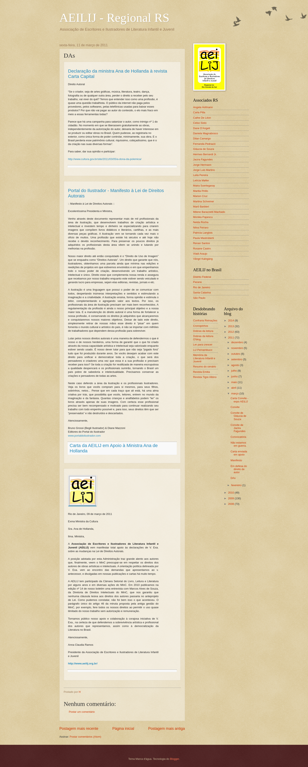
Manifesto (236, 460)
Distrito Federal (202, 276)
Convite (235, 407)
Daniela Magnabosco (205, 133)
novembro (237, 348)
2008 (231, 503)
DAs (233, 478)
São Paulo (199, 297)
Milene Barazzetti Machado (209, 211)
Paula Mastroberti (203, 238)
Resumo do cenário (204, 366)
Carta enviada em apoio (239, 453)
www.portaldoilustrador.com (84, 435)
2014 (231, 320)
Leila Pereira (200, 175)
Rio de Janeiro (201, 287)
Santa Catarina (202, 292)
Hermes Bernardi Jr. (205, 154)
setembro (237, 359)
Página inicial (123, 728)
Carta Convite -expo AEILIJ (240, 400)
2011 (231, 337)
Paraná (197, 282)
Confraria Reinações (205, 320)
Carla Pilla (199, 112)
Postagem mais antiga (166, 728)
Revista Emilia (201, 371)
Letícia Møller (201, 180)
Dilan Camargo (202, 138)
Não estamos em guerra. (238, 444)
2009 (231, 498)
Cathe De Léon (202, 117)
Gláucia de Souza (203, 149)
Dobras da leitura (203, 331)
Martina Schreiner (203, 201)
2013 (231, 326)
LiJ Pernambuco (202, 349)
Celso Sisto (200, 122)
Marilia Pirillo (200, 190)
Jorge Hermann (202, 164)
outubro (236, 353)
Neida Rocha (200, 222)
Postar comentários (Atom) (85, 736)
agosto (235, 365)
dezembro (237, 342)
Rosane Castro (202, 248)
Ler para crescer (203, 344)
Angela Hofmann (203, 107)
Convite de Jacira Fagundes (238, 428)
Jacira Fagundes (203, 159)
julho (234, 370)
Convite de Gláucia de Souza (238, 416)
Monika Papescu (203, 217)
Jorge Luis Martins (204, 169)
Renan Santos (201, 243)
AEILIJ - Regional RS (114, 17)
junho (234, 376)
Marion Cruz (200, 196)
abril (234, 387)
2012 (231, 331)
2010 (231, 492)
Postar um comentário (82, 711)
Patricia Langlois (203, 232)
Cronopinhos (200, 325)
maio (234, 382)
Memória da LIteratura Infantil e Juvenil (204, 358)
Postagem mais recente (78, 728)
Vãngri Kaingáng (203, 258)
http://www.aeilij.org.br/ (83, 663)
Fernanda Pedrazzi (204, 143)
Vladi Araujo (200, 253)
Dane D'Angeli (201, 128)
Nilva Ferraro (200, 227)
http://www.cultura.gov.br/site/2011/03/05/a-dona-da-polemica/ (105, 159)
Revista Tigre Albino (205, 377)
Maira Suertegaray (204, 185)
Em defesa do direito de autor (239, 469)
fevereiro (236, 485)
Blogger (174, 758)
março (235, 393)
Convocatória (238, 436)
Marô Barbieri (201, 206)
